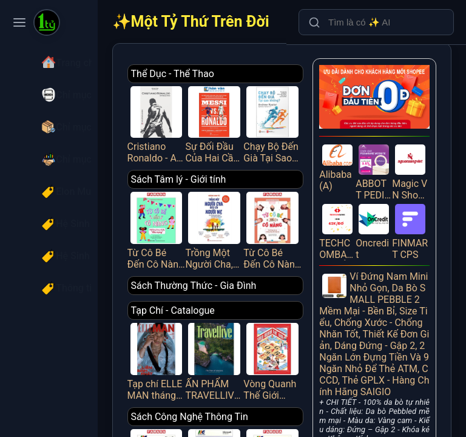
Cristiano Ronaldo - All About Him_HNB (199, 119)
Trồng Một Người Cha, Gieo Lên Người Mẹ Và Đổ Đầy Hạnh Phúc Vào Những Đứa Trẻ (248, 215)
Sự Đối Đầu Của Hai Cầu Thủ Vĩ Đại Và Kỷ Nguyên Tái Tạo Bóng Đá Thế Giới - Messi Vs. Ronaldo (248, 119)
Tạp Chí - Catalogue (221, 291)
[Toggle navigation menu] (19, 22)
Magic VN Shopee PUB (414, 156)
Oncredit (384, 210)
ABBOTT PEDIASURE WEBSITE (384, 156)
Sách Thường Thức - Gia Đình (242, 267)
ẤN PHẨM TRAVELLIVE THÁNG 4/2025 (248, 337)
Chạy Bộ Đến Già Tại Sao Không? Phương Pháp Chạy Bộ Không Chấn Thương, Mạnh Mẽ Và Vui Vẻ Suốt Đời (296, 119)
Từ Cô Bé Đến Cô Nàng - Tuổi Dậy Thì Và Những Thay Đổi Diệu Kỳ (296, 215)
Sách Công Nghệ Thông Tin (237, 388)
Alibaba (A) (354, 153)
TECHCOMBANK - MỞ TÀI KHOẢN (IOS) (354, 210)
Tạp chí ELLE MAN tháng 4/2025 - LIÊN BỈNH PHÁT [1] (199, 337)
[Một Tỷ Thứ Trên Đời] (46, 23)
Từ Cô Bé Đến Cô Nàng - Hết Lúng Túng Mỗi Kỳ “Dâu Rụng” (199, 215)
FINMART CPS (414, 210)
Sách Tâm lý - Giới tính (226, 170)
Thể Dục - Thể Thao (220, 74)
